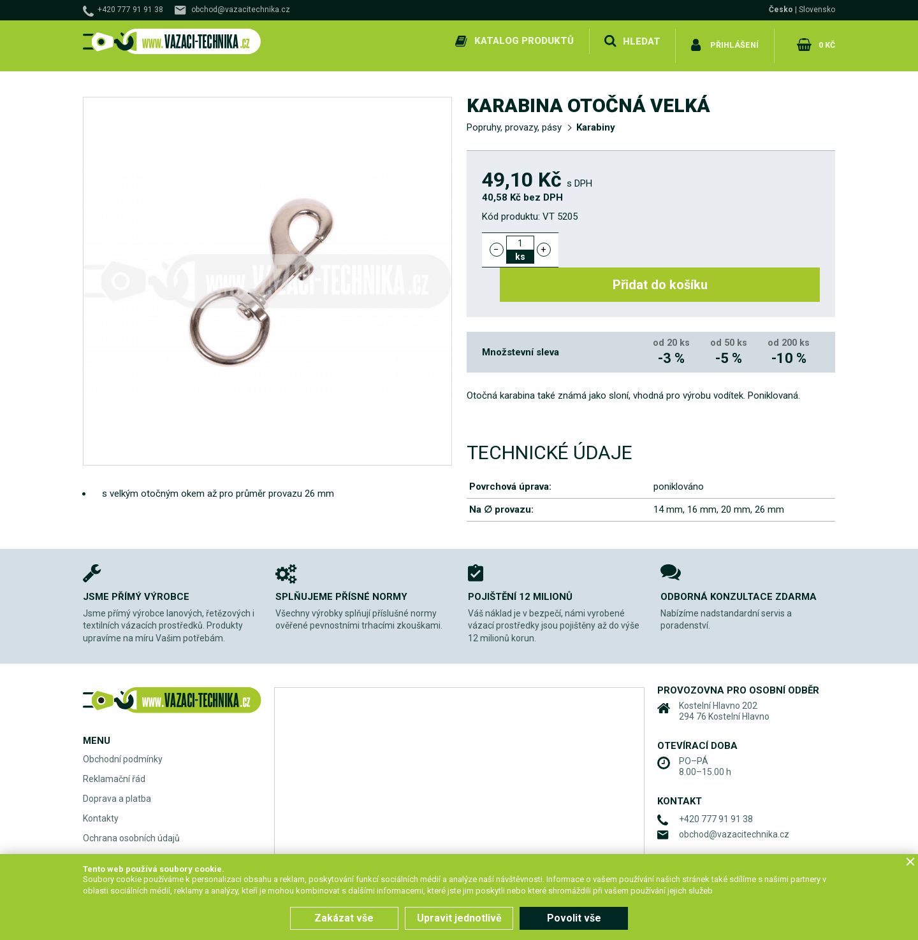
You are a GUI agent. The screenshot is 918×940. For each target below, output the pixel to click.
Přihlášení (733, 40)
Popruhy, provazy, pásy (514, 118)
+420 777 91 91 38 (130, 9)
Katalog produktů (521, 40)
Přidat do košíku (696, 240)
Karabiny (595, 118)
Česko (781, 9)
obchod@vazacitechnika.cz (240, 9)
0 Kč (824, 40)
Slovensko (817, 9)
